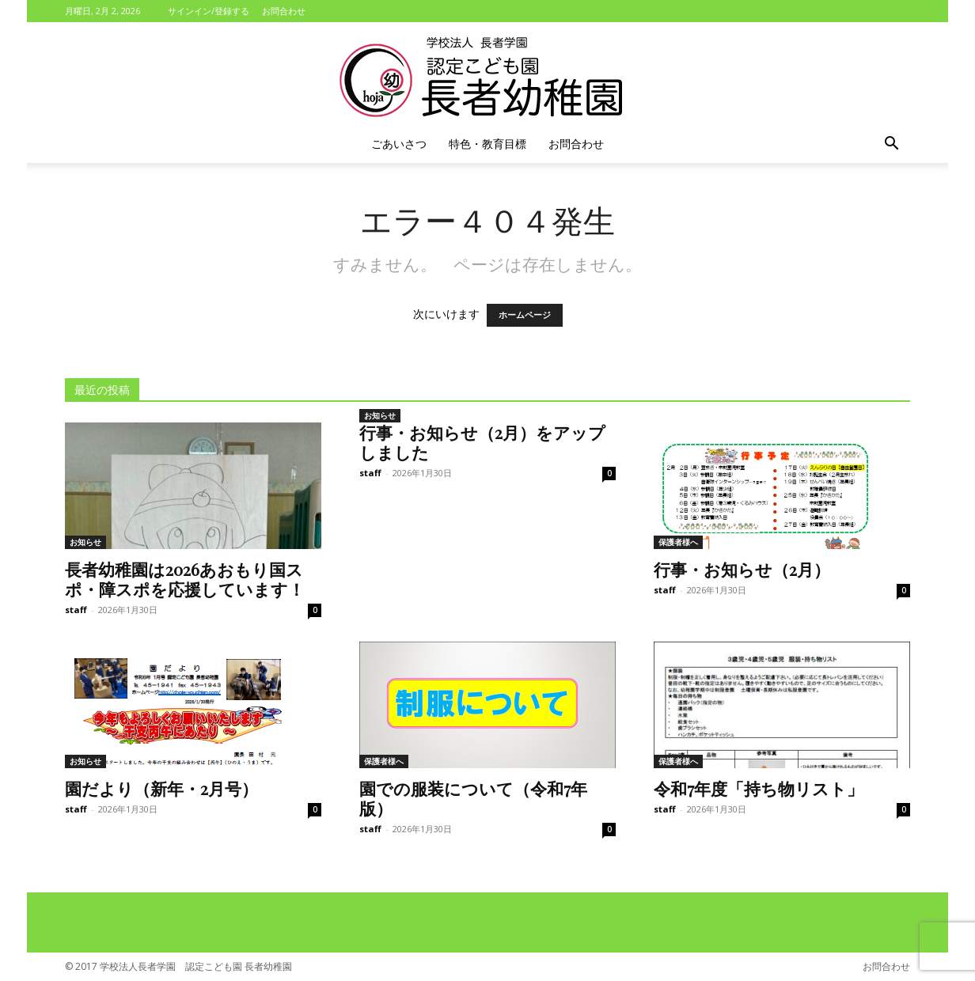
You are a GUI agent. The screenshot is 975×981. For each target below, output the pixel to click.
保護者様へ (678, 541)
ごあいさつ (399, 143)
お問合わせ (283, 11)
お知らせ (85, 541)
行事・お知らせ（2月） (742, 569)
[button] (891, 145)
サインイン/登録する (208, 11)
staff (76, 609)
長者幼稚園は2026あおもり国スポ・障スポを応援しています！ (185, 579)
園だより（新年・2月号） (161, 788)
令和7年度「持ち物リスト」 (758, 788)
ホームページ (525, 315)
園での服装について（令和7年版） (473, 798)
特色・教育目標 (487, 143)
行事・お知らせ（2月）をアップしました (482, 442)
